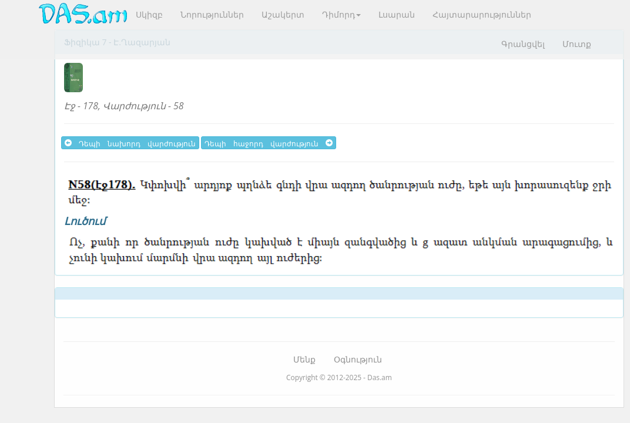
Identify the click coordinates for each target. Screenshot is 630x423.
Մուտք (576, 43)
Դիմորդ (341, 14)
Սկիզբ (149, 14)
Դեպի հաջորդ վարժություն (269, 143)
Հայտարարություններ (482, 14)
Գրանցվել (523, 43)
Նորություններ (212, 14)
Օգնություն (358, 359)
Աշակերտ (283, 14)
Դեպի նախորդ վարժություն (130, 143)
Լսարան (396, 14)
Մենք (304, 359)
